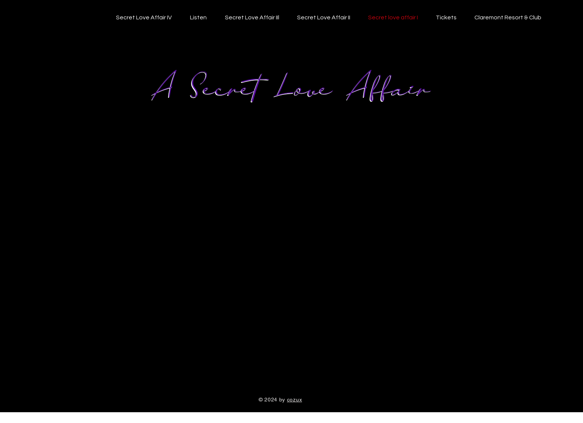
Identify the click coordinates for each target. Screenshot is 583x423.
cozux (294, 400)
